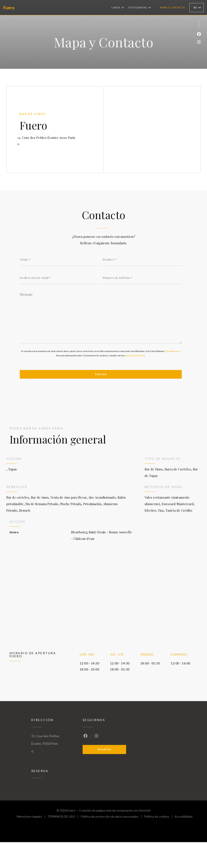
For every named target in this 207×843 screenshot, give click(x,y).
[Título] (59, 259)
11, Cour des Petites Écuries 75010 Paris (62, 137)
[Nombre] (142, 259)
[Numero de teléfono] (142, 277)
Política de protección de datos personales (112, 817)
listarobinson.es (172, 351)
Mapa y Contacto (172, 7)
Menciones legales (32, 817)
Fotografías (140, 7)
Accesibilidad (183, 817)
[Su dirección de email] (59, 277)
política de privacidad (135, 355)
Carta (117, 7)
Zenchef (144, 811)
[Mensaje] (101, 317)
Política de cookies (159, 817)
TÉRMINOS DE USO (64, 817)
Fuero (9, 7)
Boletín (104, 750)
